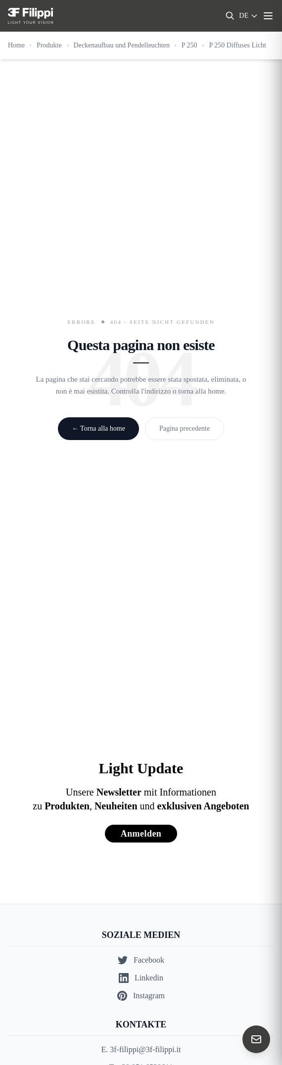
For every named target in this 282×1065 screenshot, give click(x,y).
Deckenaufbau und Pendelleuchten (122, 45)
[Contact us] (256, 1039)
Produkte (49, 45)
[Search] (230, 16)
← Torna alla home (98, 428)
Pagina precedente (184, 428)
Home (16, 45)
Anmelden (141, 834)
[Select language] (248, 16)
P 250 (189, 45)
